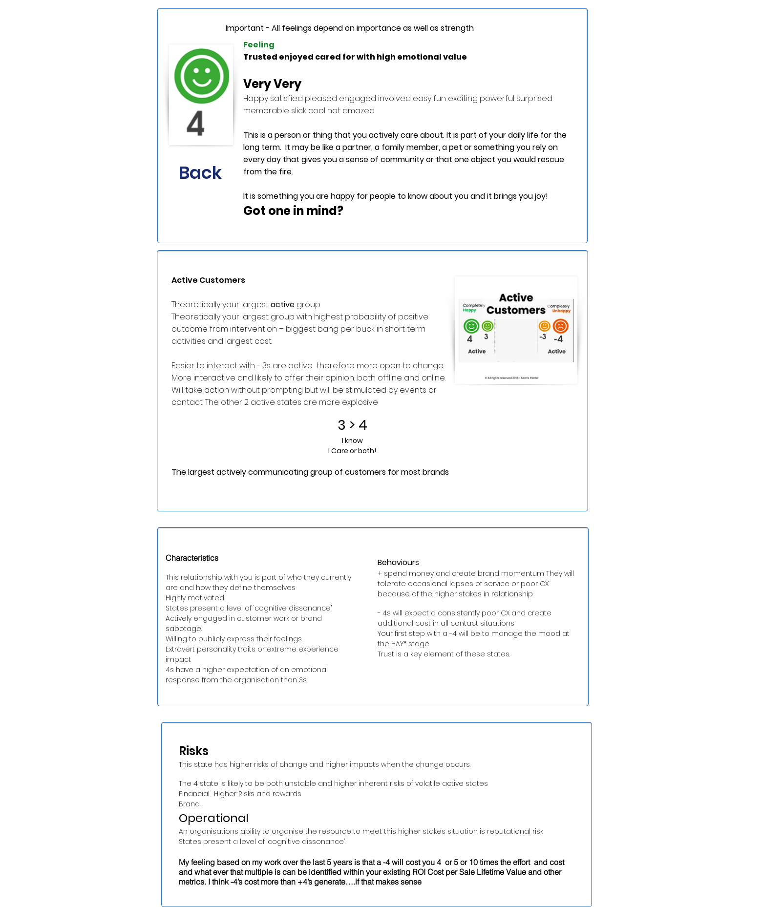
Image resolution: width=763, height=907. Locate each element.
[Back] (200, 173)
